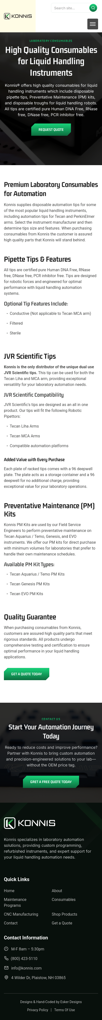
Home (9, 890)
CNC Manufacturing (21, 914)
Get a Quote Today (26, 674)
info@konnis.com (23, 968)
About (57, 890)
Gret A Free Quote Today (51, 782)
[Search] (74, 8)
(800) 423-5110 (20, 958)
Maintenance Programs (15, 902)
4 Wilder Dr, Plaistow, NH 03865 (35, 977)
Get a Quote (62, 923)
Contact (11, 923)
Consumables (64, 899)
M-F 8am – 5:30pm (24, 948)
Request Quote (51, 129)
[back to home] (18, 16)
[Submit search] (93, 8)
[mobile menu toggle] (92, 24)
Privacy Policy (37, 1010)
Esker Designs (71, 1002)
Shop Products (64, 914)
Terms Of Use (64, 1010)
